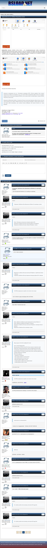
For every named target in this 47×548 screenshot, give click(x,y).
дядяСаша (14, 459)
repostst (13, 443)
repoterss (14, 301)
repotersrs (14, 185)
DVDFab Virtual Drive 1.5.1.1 (7, 114)
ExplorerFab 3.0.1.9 (9, 113)
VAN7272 (13, 430)
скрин (25, 382)
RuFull (13, 197)
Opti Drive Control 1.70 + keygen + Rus (9, 148)
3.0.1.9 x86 (20, 113)
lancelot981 (15, 248)
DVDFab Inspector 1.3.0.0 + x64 (8, 145)
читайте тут (27, 134)
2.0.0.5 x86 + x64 (17, 114)
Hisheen (13, 371)
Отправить (8, 175)
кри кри (13, 387)
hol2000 (13, 234)
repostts (13, 414)
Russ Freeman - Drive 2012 (7, 150)
